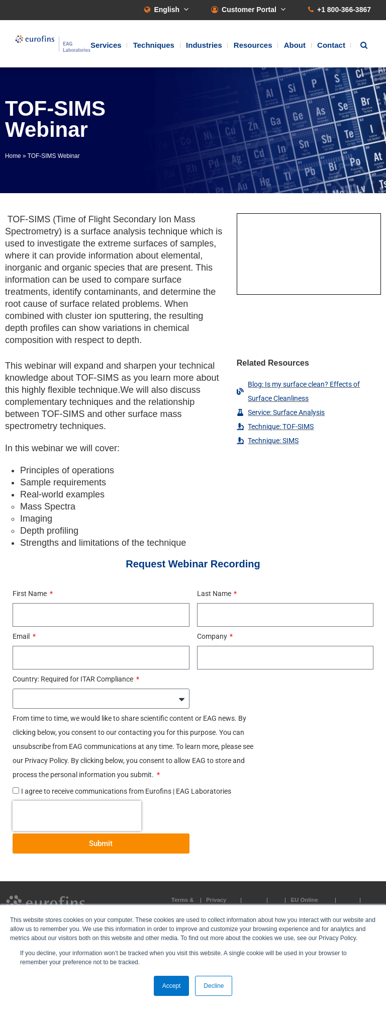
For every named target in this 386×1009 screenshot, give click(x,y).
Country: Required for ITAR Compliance (74, 679)
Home (13, 155)
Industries (204, 45)
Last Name (215, 594)
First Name (30, 594)
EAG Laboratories (52, 44)
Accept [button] (171, 985)
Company (213, 636)
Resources (253, 45)
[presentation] (77, 816)
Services (106, 45)
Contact (331, 45)
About (295, 45)
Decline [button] (214, 985)
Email (22, 636)
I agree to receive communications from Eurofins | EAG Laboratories (126, 791)
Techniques (153, 45)
